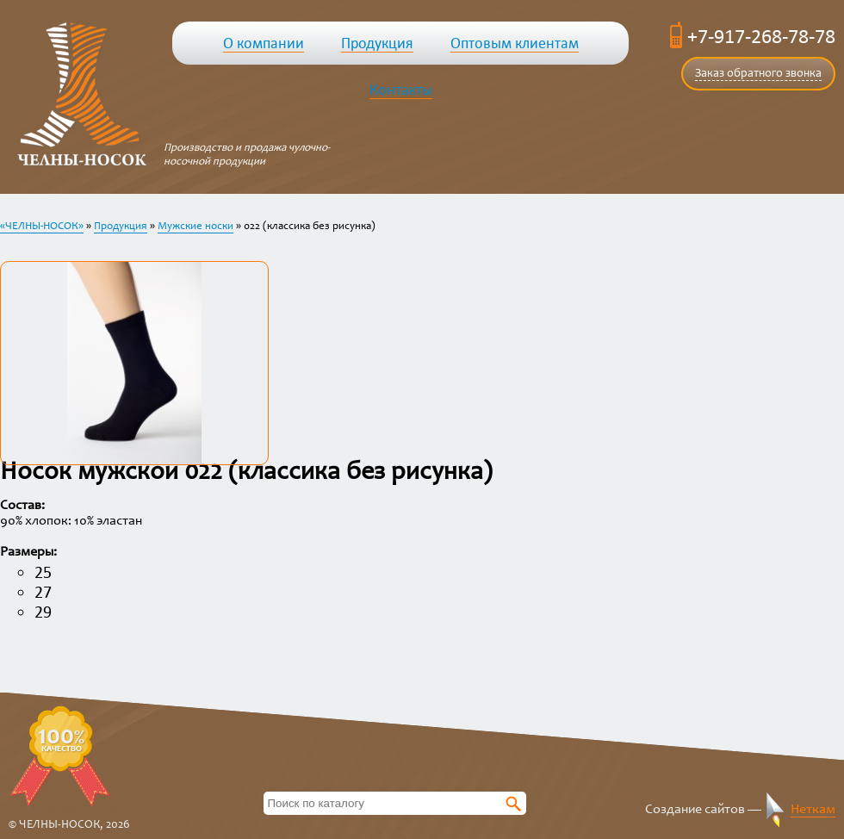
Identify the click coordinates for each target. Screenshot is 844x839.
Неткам (813, 810)
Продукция (120, 227)
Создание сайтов (695, 810)
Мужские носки (195, 227)
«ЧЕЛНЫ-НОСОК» (42, 227)
